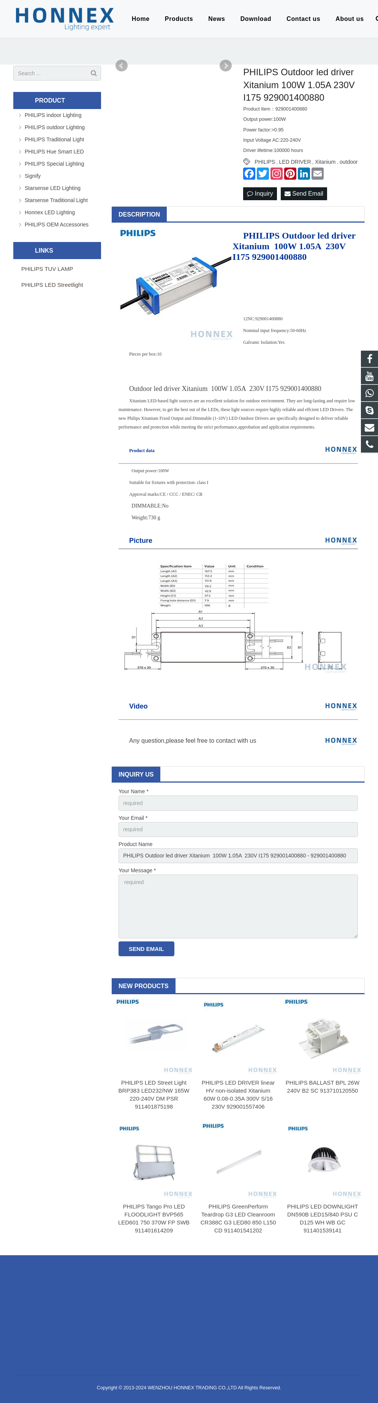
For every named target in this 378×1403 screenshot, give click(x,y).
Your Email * (133, 818)
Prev (121, 66)
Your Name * (134, 791)
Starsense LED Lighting (53, 188)
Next (226, 66)
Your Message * (137, 870)
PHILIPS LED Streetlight (52, 285)
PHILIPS (265, 162)
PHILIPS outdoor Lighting (55, 127)
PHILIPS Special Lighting (54, 164)
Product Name (135, 844)
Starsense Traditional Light (56, 200)
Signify (33, 176)
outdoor (348, 162)
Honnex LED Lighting (50, 212)
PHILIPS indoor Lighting (53, 115)
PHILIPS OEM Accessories (57, 224)
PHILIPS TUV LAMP (47, 269)
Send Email (304, 193)
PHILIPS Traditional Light (54, 139)
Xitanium (325, 162)
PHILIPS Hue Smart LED (54, 152)
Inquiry (260, 193)
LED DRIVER (295, 162)
